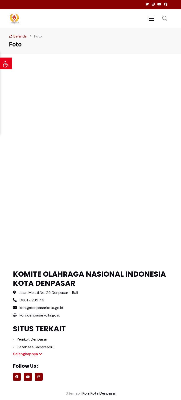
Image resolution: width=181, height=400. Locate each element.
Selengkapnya (27, 353)
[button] (165, 18)
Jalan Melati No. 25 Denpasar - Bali (48, 292)
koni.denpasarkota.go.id (36, 315)
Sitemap (72, 393)
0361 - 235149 (32, 300)
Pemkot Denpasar (32, 339)
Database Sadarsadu (35, 347)
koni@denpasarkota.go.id (41, 307)
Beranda (18, 36)
